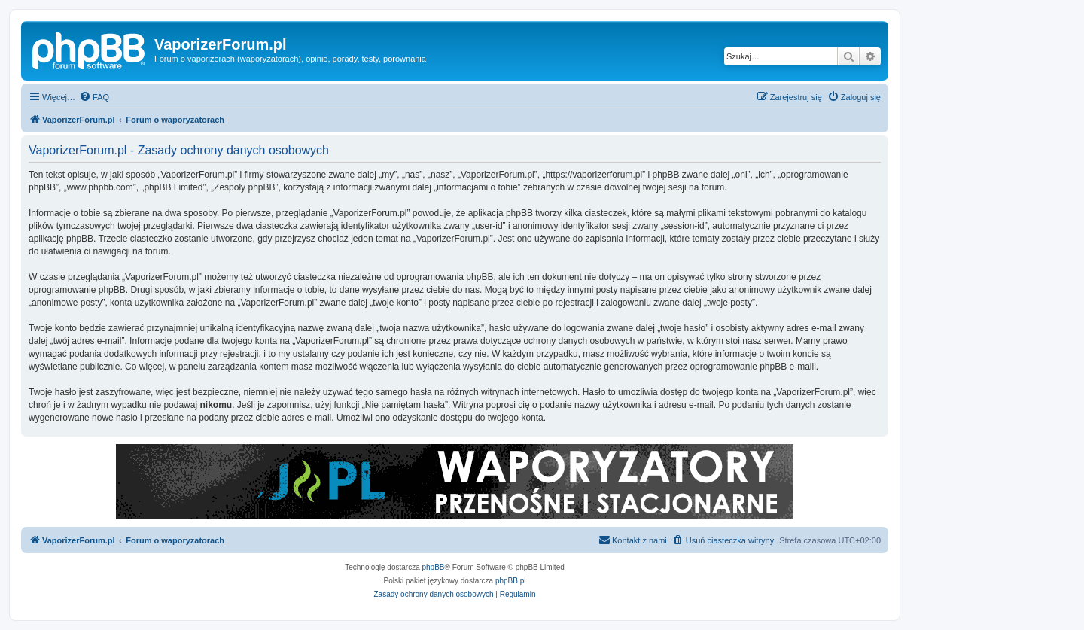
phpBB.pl (510, 581)
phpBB (433, 567)
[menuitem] (94, 97)
